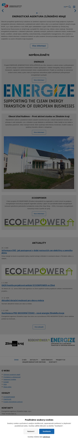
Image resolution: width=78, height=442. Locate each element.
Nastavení (30, 431)
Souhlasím (47, 431)
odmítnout (46, 437)
